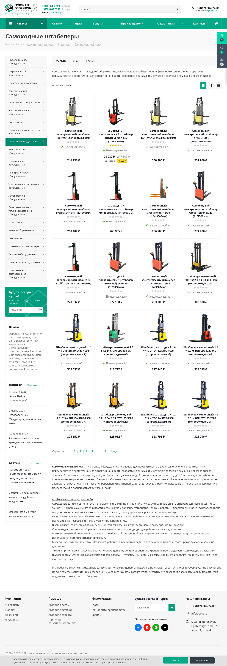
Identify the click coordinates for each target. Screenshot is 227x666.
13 (105, 451)
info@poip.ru (57, 12)
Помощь (54, 598)
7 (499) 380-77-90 (51, 5)
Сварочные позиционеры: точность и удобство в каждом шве (25, 497)
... (98, 451)
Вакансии (11, 614)
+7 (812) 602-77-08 (207, 8)
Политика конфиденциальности (62, 621)
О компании (13, 605)
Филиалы (11, 619)
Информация (102, 598)
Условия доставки (60, 609)
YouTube (147, 627)
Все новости (35, 385)
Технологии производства (109, 609)
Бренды (97, 614)
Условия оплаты (59, 605)
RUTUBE (164, 627)
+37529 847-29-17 (51, 9)
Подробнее (202, 660)
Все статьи (36, 463)
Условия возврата (60, 614)
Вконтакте (138, 627)
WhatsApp (155, 627)
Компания (13, 598)
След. (114, 451)
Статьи (96, 605)
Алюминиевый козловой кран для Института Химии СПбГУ (25, 442)
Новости (10, 609)
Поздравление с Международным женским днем (25, 419)
